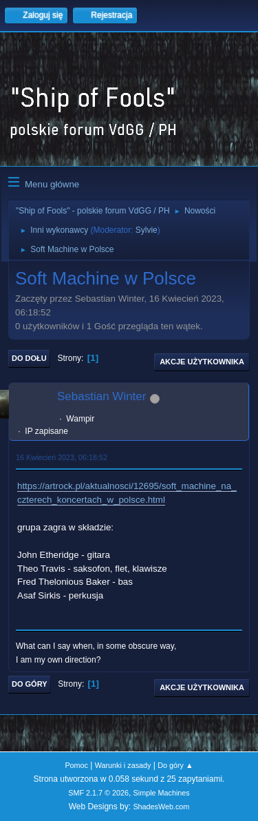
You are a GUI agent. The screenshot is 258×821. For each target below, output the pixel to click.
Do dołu (29, 358)
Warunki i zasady (123, 765)
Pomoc (76, 765)
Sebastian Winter (101, 396)
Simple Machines (161, 793)
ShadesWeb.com (161, 806)
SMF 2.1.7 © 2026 (98, 793)
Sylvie (147, 230)
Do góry (29, 684)
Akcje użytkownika (202, 361)
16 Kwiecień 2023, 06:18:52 (61, 457)
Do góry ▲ (175, 765)
